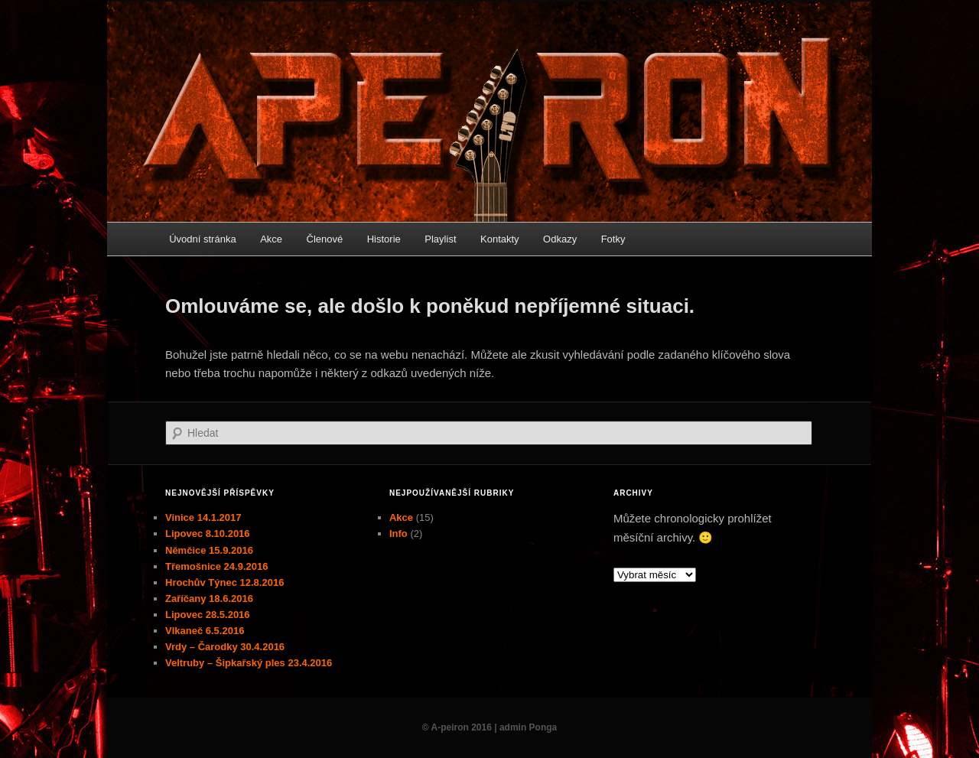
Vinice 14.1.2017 (203, 517)
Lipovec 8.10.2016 (207, 533)
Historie (384, 239)
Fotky (613, 239)
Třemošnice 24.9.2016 (216, 566)
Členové (325, 239)
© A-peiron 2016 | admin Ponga (489, 727)
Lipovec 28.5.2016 (207, 614)
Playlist (440, 239)
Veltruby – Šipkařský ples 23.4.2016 (248, 663)
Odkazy (560, 239)
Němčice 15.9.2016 (209, 550)
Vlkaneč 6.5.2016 (204, 630)
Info (398, 533)
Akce (271, 239)
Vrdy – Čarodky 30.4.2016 (225, 646)
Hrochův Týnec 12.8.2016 (224, 582)
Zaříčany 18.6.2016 (209, 598)
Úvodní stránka (202, 239)
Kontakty (499, 239)
